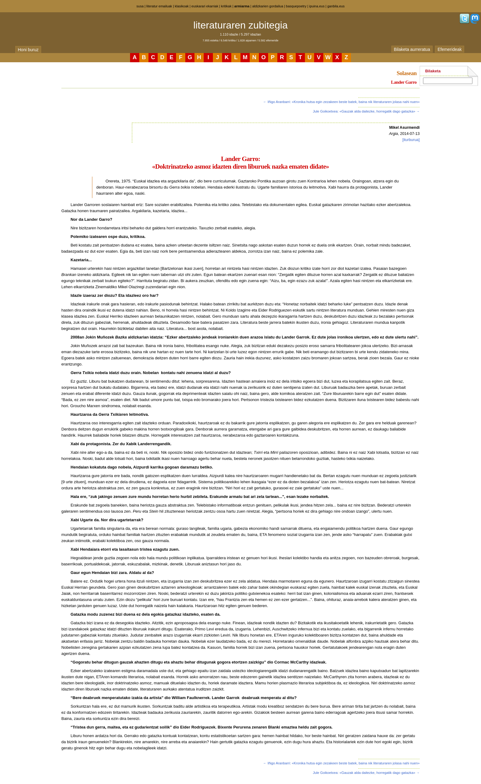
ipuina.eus (317, 6)
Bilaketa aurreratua (412, 49)
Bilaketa (433, 71)
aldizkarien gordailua (267, 6)
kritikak (226, 6)
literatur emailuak (159, 6)
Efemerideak (449, 49)
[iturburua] (411, 140)
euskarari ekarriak (204, 6)
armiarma (242, 6)
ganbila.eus (335, 6)
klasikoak (182, 6)
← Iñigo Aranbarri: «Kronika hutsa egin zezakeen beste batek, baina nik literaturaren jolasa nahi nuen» (341, 102)
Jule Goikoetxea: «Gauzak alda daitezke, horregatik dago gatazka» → (366, 111)
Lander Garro (404, 82)
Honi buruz (28, 49)
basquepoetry (296, 6)
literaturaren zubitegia (240, 25)
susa (140, 6)
